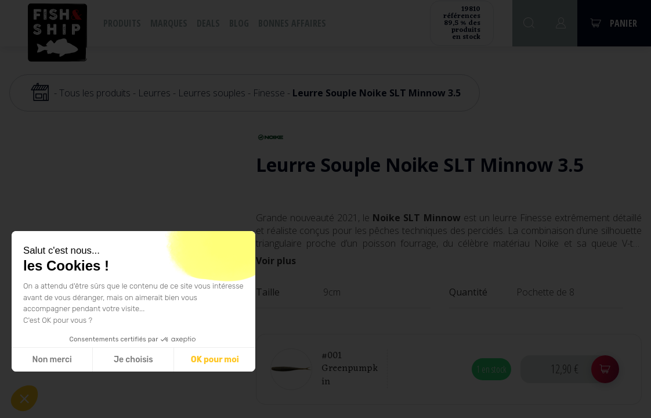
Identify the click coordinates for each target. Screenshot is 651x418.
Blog (239, 23)
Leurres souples (211, 93)
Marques (168, 23)
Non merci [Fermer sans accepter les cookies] (51, 360)
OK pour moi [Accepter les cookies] (215, 360)
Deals (208, 23)
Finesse (269, 93)
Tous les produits (95, 93)
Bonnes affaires (292, 23)
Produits (122, 23)
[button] (24, 398)
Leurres (154, 93)
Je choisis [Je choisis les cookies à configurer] (133, 360)
